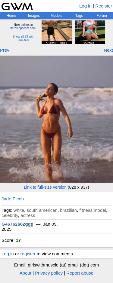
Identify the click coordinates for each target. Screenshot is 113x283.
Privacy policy (49, 272)
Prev (4, 50)
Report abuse (79, 272)
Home (11, 16)
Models (56, 16)
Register (103, 5)
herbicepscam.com (23, 28)
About (25, 272)
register (28, 253)
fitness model (93, 210)
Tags (79, 16)
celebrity (10, 215)
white (19, 210)
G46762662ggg (17, 224)
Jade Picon (13, 198)
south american (42, 210)
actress (27, 215)
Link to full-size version (45, 187)
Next (108, 50)
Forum (101, 16)
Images (34, 16)
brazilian (68, 210)
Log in (85, 5)
